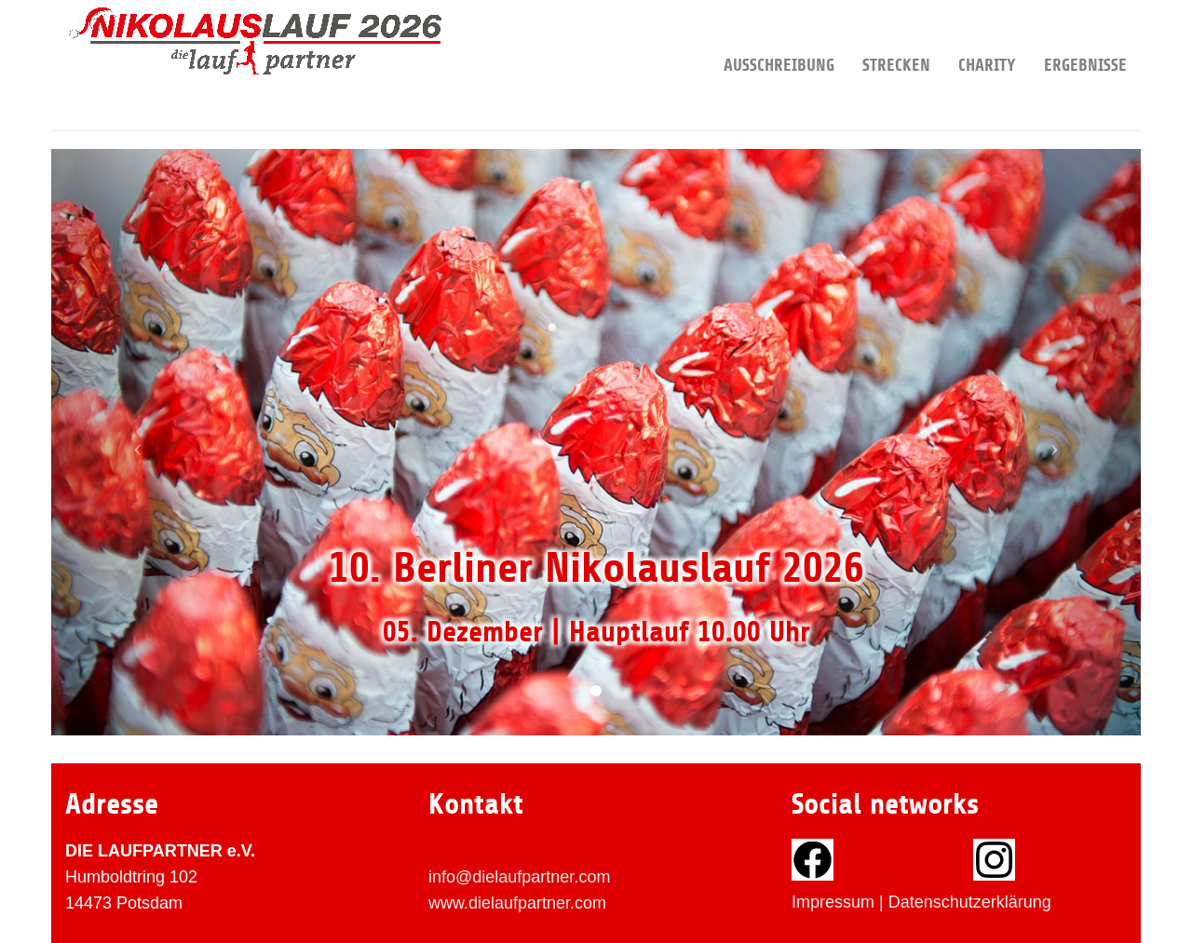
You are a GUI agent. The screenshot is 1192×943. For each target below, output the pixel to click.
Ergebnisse (1085, 37)
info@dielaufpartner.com (519, 877)
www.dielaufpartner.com (517, 903)
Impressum (833, 902)
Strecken (896, 37)
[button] (133, 442)
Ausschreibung (779, 37)
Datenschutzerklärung (969, 902)
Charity (987, 37)
